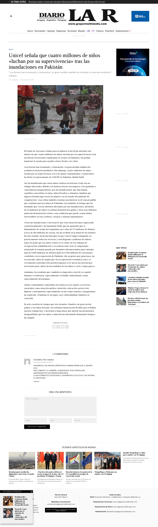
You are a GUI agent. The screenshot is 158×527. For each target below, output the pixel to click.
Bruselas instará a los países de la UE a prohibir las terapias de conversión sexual (79, 474)
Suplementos (122, 30)
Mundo (81, 30)
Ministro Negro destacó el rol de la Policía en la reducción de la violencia (138, 290)
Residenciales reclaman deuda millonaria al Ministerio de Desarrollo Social (67, 2)
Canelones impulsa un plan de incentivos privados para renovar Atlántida (138, 279)
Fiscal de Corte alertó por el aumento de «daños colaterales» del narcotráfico (138, 268)
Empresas (61, 30)
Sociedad (72, 30)
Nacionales (39, 30)
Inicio (30, 30)
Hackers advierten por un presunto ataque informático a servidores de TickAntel (138, 301)
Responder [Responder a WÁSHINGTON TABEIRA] (36, 381)
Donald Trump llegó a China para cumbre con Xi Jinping (134, 454)
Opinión (51, 30)
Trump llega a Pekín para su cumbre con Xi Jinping (105, 473)
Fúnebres (109, 30)
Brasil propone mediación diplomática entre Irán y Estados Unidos (21, 474)
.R (88, 30)
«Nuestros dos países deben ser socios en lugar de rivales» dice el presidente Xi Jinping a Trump (50, 474)
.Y (92, 30)
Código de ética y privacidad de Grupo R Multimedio (61, 510)
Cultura (100, 30)
